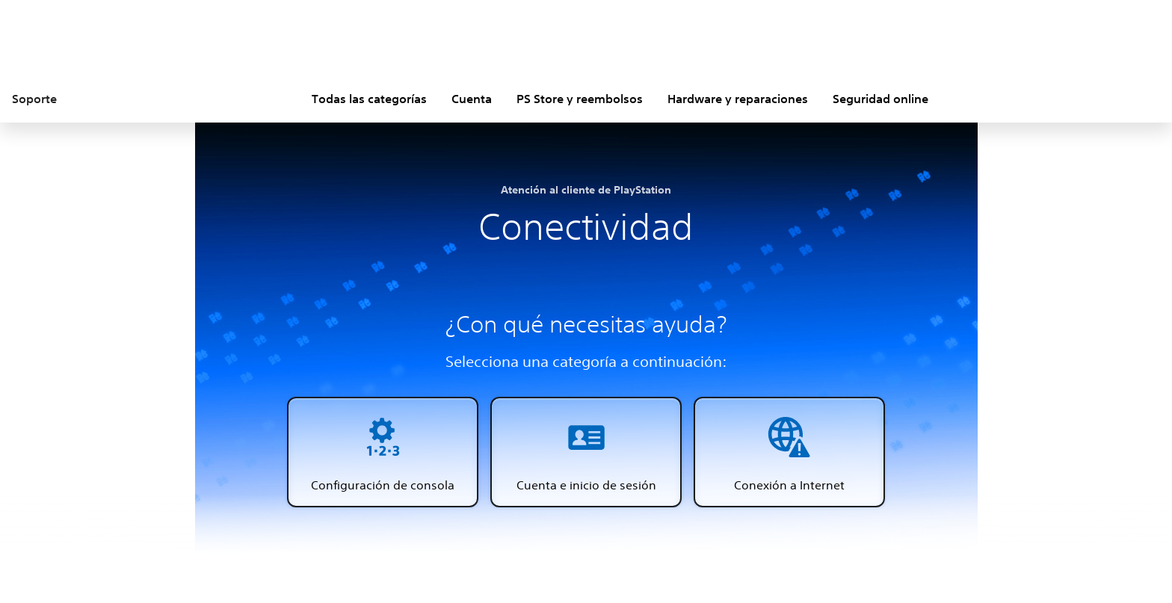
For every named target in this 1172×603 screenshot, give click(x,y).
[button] (382, 452)
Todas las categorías (369, 98)
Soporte (34, 98)
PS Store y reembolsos (579, 98)
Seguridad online (880, 98)
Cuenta (471, 98)
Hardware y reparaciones (737, 98)
